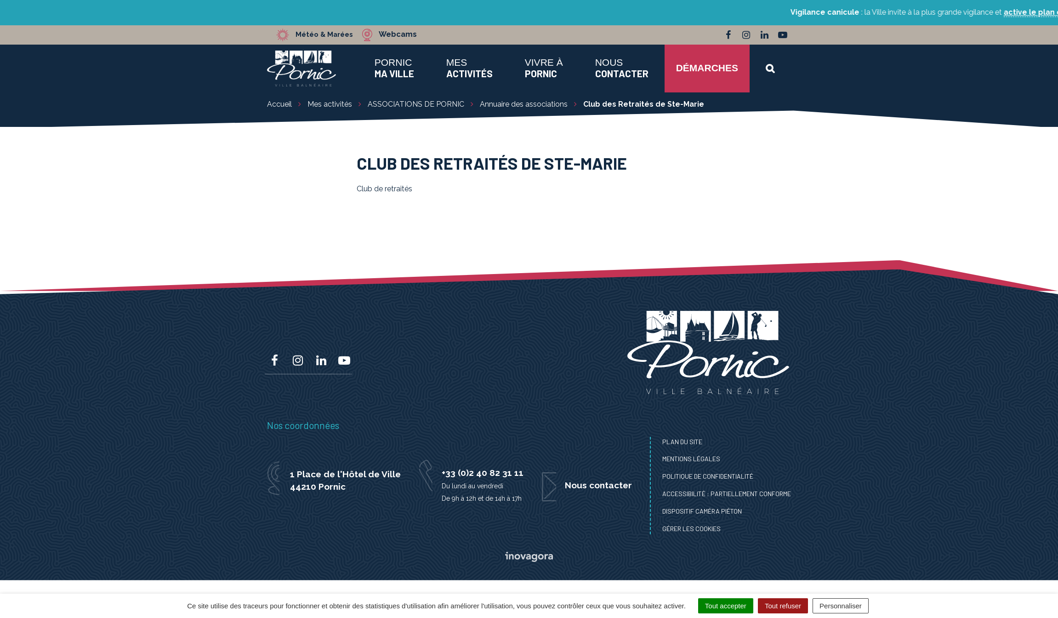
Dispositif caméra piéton (702, 511)
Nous (621, 68)
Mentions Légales (691, 459)
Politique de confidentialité (707, 476)
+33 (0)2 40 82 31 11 (482, 473)
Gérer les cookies (691, 528)
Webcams (404, 34)
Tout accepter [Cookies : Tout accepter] (725, 606)
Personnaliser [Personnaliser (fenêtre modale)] (840, 606)
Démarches (707, 68)
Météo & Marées (328, 34)
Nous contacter (598, 485)
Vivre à (544, 68)
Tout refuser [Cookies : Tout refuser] (783, 606)
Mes (469, 68)
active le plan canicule (1003, 12)
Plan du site (682, 442)
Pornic (394, 68)
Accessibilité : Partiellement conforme (726, 494)
